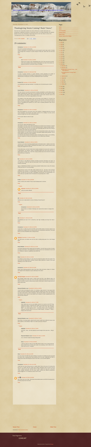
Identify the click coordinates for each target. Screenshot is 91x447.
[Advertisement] (34, 415)
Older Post (53, 427)
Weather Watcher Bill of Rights (65, 36)
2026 (61, 42)
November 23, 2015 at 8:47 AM (29, 72)
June (62, 80)
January (63, 83)
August (63, 78)
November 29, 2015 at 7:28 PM (38, 335)
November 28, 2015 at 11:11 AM (31, 246)
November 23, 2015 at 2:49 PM (31, 142)
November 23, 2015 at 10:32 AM (31, 90)
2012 (61, 90)
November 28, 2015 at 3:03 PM (32, 188)
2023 (61, 48)
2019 (61, 56)
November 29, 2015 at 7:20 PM (32, 328)
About (60, 28)
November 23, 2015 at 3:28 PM (26, 158)
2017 (61, 60)
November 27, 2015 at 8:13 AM (26, 217)
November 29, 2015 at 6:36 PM (35, 288)
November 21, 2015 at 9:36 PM (29, 47)
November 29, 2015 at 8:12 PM (27, 354)
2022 (61, 50)
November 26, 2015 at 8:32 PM (33, 207)
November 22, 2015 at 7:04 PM (29, 59)
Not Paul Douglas (21, 276)
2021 (61, 52)
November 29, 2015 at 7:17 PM (32, 302)
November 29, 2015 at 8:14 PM (29, 364)
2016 (61, 62)
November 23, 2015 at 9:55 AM (29, 82)
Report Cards (61, 34)
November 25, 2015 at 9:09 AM (27, 179)
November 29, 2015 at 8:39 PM (27, 377)
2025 (61, 44)
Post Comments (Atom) (23, 429)
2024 (61, 46)
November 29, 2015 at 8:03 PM (30, 341)
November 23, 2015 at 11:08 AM (29, 122)
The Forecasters (62, 30)
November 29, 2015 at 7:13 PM (35, 318)
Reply (19, 54)
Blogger (51, 444)
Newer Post (16, 427)
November (63, 67)
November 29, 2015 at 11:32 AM (27, 257)
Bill (18, 377)
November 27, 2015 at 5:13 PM (28, 237)
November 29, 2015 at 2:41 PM (29, 267)
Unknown (23, 188)
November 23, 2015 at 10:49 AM (29, 109)
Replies (20, 57)
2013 (61, 88)
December (63, 65)
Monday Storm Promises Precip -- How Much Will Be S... (69, 70)
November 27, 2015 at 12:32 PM (29, 227)
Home (34, 427)
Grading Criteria (62, 32)
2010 (61, 94)
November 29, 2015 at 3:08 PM (32, 276)
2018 (61, 58)
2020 (61, 54)
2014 (61, 86)
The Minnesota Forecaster (35, 6)
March (62, 81)
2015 (61, 64)
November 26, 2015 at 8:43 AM (25, 198)
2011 (61, 92)
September (63, 76)
